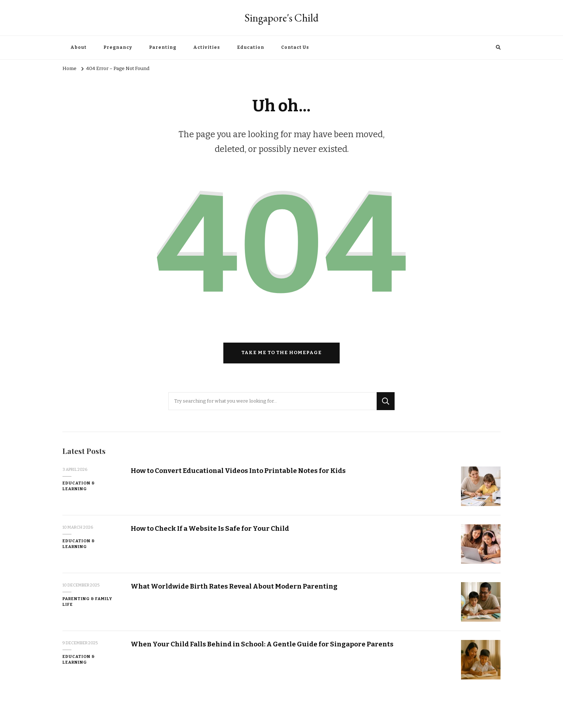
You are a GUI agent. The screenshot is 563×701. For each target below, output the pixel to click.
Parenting (162, 47)
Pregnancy (117, 47)
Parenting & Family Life (87, 601)
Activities (206, 47)
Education (250, 47)
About (78, 47)
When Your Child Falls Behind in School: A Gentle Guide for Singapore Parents (262, 644)
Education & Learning (78, 486)
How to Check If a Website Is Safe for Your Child (210, 528)
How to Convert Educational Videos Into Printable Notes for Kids (238, 470)
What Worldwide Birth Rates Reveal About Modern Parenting (234, 586)
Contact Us (295, 47)
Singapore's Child (281, 18)
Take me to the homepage (281, 353)
